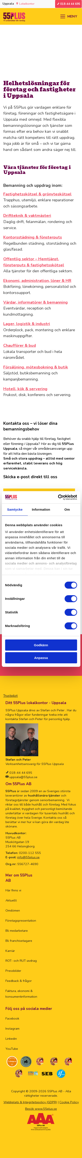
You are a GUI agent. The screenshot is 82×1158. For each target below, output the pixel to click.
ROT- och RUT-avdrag (21, 960)
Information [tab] (41, 509)
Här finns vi (13, 890)
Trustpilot (10, 695)
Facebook (12, 1018)
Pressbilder (13, 971)
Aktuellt (11, 900)
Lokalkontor (27, 4)
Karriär (10, 951)
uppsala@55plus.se (23, 777)
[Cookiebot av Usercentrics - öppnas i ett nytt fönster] (58, 497)
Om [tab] (67, 509)
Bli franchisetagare (18, 940)
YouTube (11, 1048)
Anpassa (41, 658)
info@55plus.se (28, 857)
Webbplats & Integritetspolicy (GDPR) (30, 1102)
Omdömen (12, 910)
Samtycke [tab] (15, 509)
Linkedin (11, 1038)
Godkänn (41, 645)
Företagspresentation (20, 920)
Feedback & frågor (18, 981)
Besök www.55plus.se (41, 1109)
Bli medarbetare (16, 930)
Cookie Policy (69, 1102)
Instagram (12, 1028)
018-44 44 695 (20, 772)
